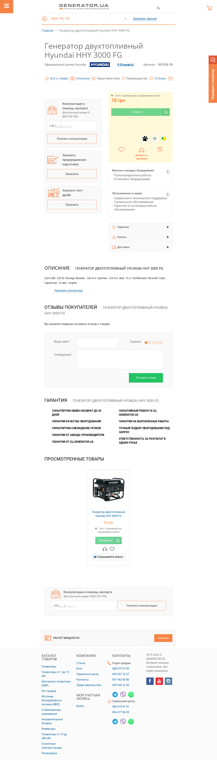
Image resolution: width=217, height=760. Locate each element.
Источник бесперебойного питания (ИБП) (52, 700)
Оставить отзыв (146, 377)
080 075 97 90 (120, 668)
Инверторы (49, 728)
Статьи (81, 663)
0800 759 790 (60, 18)
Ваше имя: (62, 341)
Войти (80, 706)
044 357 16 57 (120, 674)
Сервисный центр (88, 674)
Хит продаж (49, 690)
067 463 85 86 (120, 679)
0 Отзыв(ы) (125, 64)
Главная (47, 30)
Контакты (83, 679)
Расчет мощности (62, 638)
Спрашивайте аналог (108, 556)
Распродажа (49, 753)
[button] (44, 18)
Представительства (89, 685)
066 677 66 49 (120, 712)
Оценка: (135, 341)
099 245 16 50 (120, 685)
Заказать (72, 174)
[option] (108, 519)
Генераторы (49, 666)
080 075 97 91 (120, 706)
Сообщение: (63, 354)
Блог (79, 668)
